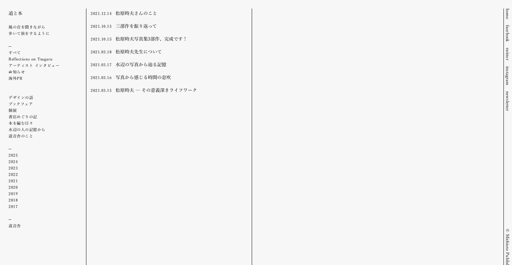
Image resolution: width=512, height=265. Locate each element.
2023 (13, 168)
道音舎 (15, 225)
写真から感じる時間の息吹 (131, 77)
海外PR (15, 78)
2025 (13, 155)
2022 (13, 174)
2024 (13, 161)
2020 (13, 187)
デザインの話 (21, 97)
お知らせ (17, 71)
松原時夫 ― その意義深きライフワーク (144, 90)
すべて (15, 52)
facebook (508, 33)
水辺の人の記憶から (27, 129)
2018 (13, 200)
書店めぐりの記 (23, 116)
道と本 (15, 13)
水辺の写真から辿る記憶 (128, 64)
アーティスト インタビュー (34, 65)
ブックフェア (21, 103)
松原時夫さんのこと (124, 13)
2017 (13, 206)
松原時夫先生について (126, 51)
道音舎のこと (21, 135)
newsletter (508, 101)
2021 (13, 180)
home (508, 14)
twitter (508, 54)
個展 (13, 110)
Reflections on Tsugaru (30, 59)
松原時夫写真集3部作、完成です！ (139, 38)
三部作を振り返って (124, 26)
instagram (508, 75)
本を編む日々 (21, 123)
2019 (13, 193)
